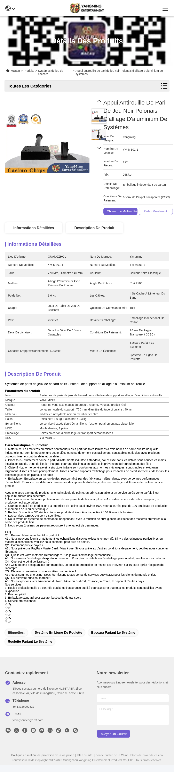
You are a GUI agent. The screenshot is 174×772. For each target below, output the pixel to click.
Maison (15, 70)
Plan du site (84, 755)
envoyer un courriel (113, 734)
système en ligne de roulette (58, 632)
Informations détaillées (33, 228)
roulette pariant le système (30, 641)
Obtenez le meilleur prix (122, 211)
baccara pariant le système (113, 632)
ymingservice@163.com (28, 720)
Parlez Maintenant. (156, 211)
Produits (29, 70)
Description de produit (94, 228)
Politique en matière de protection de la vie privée (42, 755)
